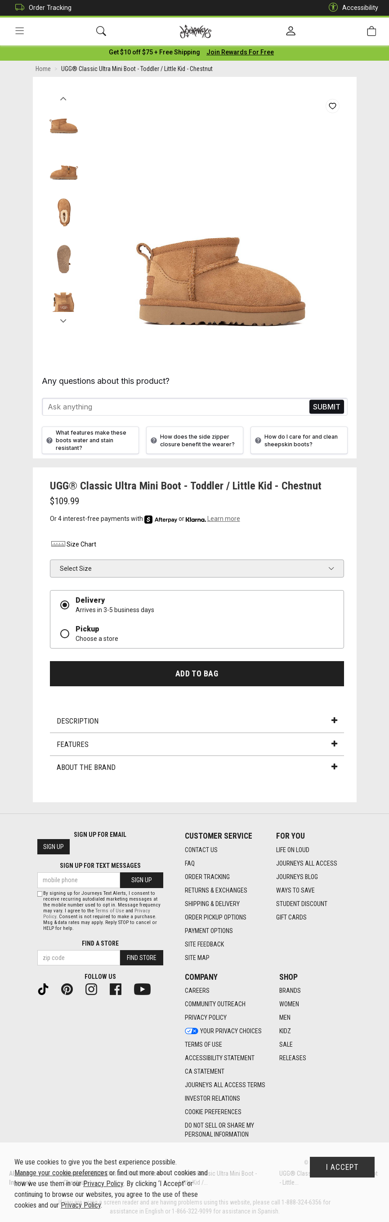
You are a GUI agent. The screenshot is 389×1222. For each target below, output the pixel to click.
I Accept (342, 1167)
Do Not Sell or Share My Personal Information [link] (219, 1130)
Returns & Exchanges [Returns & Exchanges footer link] (216, 890)
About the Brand (197, 769)
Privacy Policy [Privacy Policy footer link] (206, 1018)
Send (326, 409)
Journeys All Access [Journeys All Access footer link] (306, 863)
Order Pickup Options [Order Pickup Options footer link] (215, 917)
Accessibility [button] (351, 8)
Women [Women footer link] (289, 1004)
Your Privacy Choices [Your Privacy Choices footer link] (223, 1031)
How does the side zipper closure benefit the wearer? (191, 442)
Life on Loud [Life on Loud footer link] (292, 849)
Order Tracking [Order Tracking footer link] (207, 876)
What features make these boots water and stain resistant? (85, 442)
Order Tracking (41, 8)
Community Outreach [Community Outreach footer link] (215, 1004)
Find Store (141, 957)
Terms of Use (109, 911)
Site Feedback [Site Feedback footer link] (204, 944)
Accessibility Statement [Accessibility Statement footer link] (220, 1058)
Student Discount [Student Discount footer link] (301, 903)
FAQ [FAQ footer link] (190, 863)
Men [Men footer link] (285, 1018)
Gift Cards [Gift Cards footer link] (291, 917)
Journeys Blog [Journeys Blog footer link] (297, 876)
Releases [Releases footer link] (292, 1058)
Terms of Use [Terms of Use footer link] (203, 1045)
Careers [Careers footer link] (197, 991)
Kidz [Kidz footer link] (285, 1031)
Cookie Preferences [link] (213, 1112)
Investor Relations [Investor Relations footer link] (212, 1098)
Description (197, 723)
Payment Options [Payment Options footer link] (209, 930)
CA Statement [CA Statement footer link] (204, 1071)
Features (197, 746)
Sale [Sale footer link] (286, 1045)
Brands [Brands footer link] (290, 991)
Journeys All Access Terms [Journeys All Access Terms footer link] (225, 1085)
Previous (63, 98)
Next (63, 320)
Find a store (100, 943)
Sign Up (53, 847)
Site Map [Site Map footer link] (197, 957)
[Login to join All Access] (154, 53)
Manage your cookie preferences (60, 1173)
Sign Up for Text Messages (100, 866)
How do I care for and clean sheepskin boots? (295, 442)
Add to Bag (196, 675)
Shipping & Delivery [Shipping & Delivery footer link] (212, 903)
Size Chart (73, 546)
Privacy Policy (103, 1183)
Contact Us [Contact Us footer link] (201, 849)
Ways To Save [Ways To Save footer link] (295, 890)
